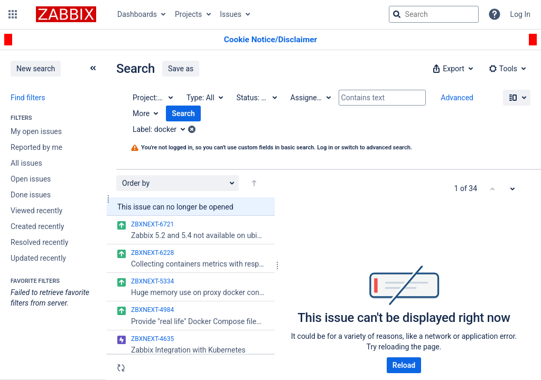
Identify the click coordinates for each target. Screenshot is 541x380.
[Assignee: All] (310, 98)
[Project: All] (152, 98)
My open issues (36, 131)
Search (183, 113)
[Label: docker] (162, 129)
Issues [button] (230, 14)
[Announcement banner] (270, 40)
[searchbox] (434, 14)
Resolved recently (39, 242)
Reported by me (36, 147)
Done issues (31, 195)
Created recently (37, 226)
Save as (180, 68)
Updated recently (38, 258)
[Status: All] (256, 98)
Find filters (28, 97)
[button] (12, 14)
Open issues (31, 179)
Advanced (457, 97)
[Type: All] (204, 98)
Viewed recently (36, 210)
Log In (520, 14)
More (141, 113)
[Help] (494, 14)
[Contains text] (382, 98)
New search (35, 68)
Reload (404, 365)
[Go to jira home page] (66, 14)
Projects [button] (188, 14)
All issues (26, 163)
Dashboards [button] (137, 14)
